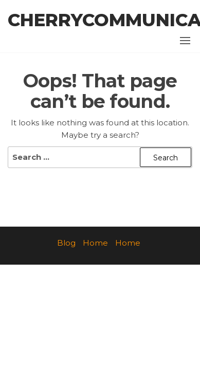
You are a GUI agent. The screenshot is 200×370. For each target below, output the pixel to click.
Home (95, 243)
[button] (185, 40)
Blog (66, 243)
